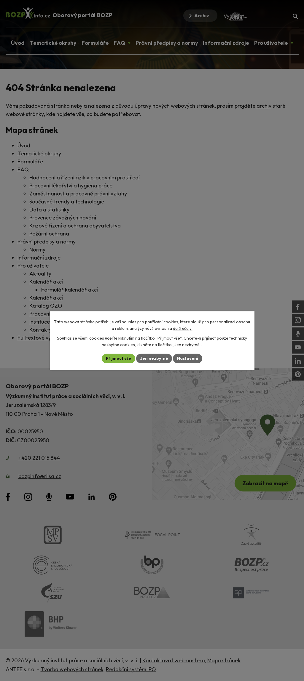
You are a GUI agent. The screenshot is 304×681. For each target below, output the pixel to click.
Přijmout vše (118, 358)
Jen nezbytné (154, 358)
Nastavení (187, 358)
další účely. (182, 328)
